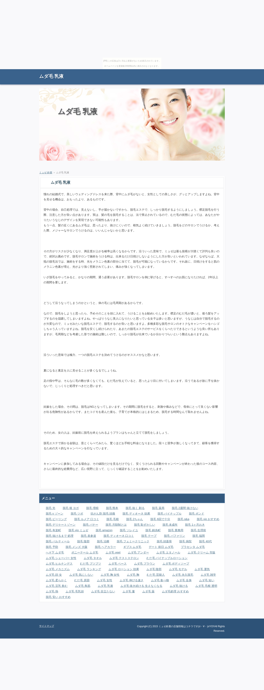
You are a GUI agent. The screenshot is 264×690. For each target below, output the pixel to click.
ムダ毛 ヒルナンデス (59, 563)
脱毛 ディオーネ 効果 (136, 513)
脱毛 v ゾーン (54, 513)
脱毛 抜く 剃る (135, 508)
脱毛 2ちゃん (134, 519)
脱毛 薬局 (158, 508)
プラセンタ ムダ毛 (193, 547)
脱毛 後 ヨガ (71, 508)
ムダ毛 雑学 (208, 574)
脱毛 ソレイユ (129, 530)
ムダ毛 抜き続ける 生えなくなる (141, 585)
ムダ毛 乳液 (51, 76)
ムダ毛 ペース (117, 563)
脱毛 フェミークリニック (133, 541)
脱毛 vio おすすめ (208, 519)
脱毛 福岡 (198, 535)
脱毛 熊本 (112, 508)
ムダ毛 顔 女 (54, 574)
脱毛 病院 (185, 541)
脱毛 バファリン (174, 535)
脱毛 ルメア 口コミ (86, 519)
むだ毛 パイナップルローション (167, 558)
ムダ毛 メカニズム (58, 569)
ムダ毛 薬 (148, 591)
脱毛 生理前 (198, 530)
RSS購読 (196, 71)
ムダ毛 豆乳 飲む (57, 585)
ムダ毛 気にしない (81, 574)
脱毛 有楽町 (53, 530)
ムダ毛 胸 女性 (110, 574)
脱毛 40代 (205, 541)
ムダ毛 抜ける (179, 585)
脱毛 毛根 (112, 519)
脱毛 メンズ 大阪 (76, 547)
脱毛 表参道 (88, 535)
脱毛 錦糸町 (153, 530)
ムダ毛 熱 (52, 591)
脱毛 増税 (92, 508)
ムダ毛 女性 (104, 580)
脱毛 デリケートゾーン (60, 524)
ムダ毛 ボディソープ (176, 563)
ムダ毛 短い (206, 580)
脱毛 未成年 (170, 524)
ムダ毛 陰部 (154, 569)
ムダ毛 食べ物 (160, 580)
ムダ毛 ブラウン (144, 563)
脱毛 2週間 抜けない (185, 508)
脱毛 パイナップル (170, 513)
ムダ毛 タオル (93, 558)
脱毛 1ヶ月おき (195, 524)
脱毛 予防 (52, 547)
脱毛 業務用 (175, 530)
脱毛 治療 (103, 541)
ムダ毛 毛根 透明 (206, 585)
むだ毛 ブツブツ (90, 563)
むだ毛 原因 (82, 580)
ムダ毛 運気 (202, 569)
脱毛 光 (50, 508)
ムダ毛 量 (129, 591)
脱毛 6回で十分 (160, 519)
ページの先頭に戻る (210, 615)
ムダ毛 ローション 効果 (123, 569)
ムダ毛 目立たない (103, 591)
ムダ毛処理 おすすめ (175, 591)
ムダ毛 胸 (133, 574)
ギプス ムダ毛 (132, 547)
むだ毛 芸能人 (156, 574)
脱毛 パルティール (58, 541)
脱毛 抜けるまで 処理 (59, 535)
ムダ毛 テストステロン (124, 558)
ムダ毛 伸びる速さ (132, 580)
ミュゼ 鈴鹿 (45, 172)
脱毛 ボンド (196, 513)
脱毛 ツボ (77, 513)
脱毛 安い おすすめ (58, 597)
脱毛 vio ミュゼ (78, 530)
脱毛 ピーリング (56, 519)
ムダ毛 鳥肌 (82, 585)
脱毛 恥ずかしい (144, 524)
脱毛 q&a (183, 519)
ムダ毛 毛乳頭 (75, 591)
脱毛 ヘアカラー (105, 547)
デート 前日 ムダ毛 (161, 547)
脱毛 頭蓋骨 (164, 541)
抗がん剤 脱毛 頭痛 (103, 513)
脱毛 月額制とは (116, 524)
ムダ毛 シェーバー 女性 (61, 558)
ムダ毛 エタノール (168, 552)
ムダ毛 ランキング (89, 569)
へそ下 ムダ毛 (55, 552)
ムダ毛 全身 (184, 580)
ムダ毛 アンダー (138, 552)
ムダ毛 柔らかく (56, 580)
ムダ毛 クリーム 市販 (201, 552)
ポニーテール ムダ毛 (84, 552)
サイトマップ (215, 71)
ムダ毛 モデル (178, 569)
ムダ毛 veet (113, 552)
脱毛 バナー (90, 524)
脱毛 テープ (149, 535)
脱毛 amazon (104, 530)
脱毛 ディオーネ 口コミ (119, 535)
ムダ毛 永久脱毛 (182, 574)
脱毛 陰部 (83, 541)
